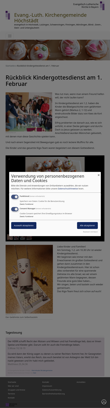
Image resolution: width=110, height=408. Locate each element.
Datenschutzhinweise (68, 188)
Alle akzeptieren (87, 225)
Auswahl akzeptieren (24, 225)
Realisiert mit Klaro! (90, 232)
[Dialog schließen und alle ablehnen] (99, 173)
